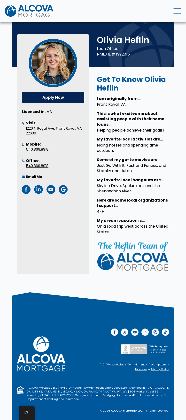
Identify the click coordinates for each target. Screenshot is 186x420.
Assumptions (157, 364)
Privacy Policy (160, 369)
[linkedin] (145, 332)
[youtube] (135, 332)
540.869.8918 (37, 149)
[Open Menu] (177, 11)
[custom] (165, 332)
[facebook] (114, 332)
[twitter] (124, 332)
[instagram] (155, 332)
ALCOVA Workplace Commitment (122, 364)
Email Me (34, 176)
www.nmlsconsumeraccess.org (105, 388)
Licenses (141, 369)
